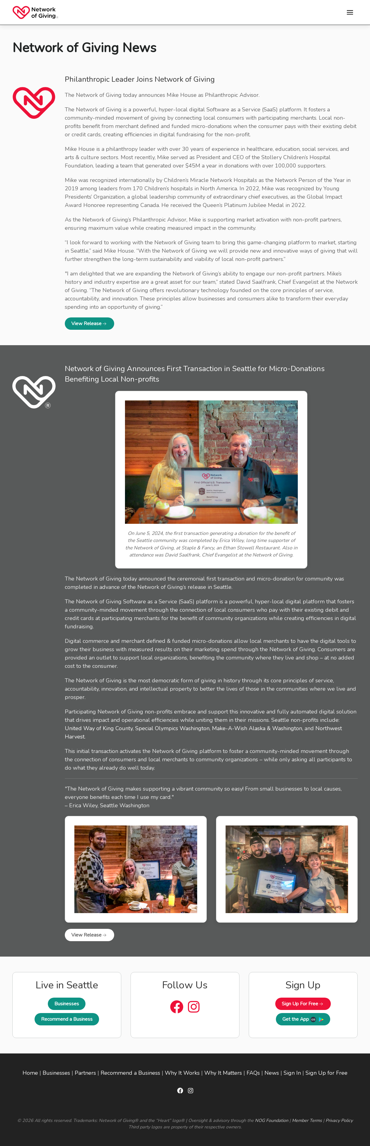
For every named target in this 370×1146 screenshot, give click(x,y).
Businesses (66, 1003)
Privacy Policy (339, 1120)
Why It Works (182, 1073)
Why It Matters (223, 1073)
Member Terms (307, 1120)
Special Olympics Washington (172, 728)
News (271, 1073)
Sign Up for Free (326, 1073)
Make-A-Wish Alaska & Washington (257, 728)
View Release (89, 323)
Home (30, 1073)
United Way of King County (99, 728)
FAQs (253, 1073)
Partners (85, 1073)
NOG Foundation (271, 1120)
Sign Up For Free (303, 1003)
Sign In (292, 1073)
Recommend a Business (67, 1019)
